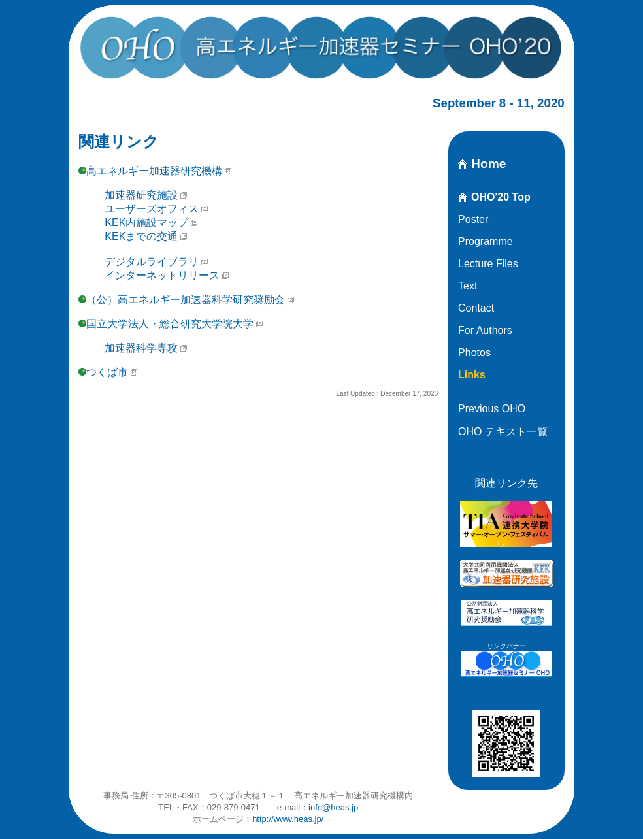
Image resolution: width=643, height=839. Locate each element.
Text (467, 285)
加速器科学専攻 (141, 348)
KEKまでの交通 (141, 236)
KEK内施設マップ (146, 222)
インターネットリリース (162, 275)
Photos (474, 352)
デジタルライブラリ (152, 261)
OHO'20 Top (501, 197)
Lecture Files (488, 263)
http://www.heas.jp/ (287, 819)
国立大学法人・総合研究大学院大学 (170, 323)
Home (488, 164)
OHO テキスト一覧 (503, 431)
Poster (473, 219)
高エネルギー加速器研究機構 (154, 170)
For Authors (485, 330)
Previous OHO (491, 408)
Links (472, 374)
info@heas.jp (333, 807)
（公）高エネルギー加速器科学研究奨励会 (185, 299)
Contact (476, 308)
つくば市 (107, 372)
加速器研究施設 (141, 195)
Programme (485, 241)
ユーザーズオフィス (152, 208)
